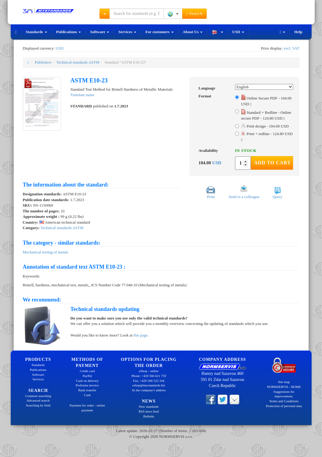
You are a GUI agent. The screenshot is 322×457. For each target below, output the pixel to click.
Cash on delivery (87, 380)
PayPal (87, 376)
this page (140, 335)
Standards (36, 32)
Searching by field (38, 405)
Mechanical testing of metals (45, 252)
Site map (284, 382)
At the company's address (149, 390)
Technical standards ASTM (77, 62)
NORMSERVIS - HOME (284, 387)
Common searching (38, 396)
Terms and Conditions (284, 401)
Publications (68, 32)
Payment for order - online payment (87, 407)
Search (194, 13)
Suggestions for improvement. (283, 394)
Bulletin (148, 416)
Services (127, 32)
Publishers (43, 62)
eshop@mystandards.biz (148, 385)
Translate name (82, 94)
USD (238, 32)
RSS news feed (149, 411)
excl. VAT (291, 48)
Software (99, 32)
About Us (193, 32)
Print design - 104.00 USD (265, 126)
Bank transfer (87, 390)
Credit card (87, 371)
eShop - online (148, 371)
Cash (87, 395)
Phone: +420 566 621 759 (148, 376)
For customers (159, 32)
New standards (149, 406)
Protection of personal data (284, 406)
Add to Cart (272, 162)
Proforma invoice (87, 385)
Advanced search (38, 400)
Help (298, 32)
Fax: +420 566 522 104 (148, 380)
